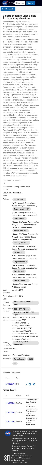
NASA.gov (15, 450)
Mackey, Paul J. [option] (19, 199)
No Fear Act (15, 431)
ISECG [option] (30, 359)
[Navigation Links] (38, 3)
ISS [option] (15, 363)
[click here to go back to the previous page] (8, 9)
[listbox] (25, 202)
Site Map (22, 453)
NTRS (12, 3)
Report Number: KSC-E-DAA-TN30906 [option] (25, 313)
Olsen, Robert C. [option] (19, 218)
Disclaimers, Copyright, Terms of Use (23, 446)
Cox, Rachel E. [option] (18, 252)
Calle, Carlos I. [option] (19, 271)
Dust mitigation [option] (19, 359)
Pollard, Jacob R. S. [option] (21, 280)
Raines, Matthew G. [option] (20, 230)
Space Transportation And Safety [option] (25, 303)
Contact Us (15, 453)
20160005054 (10, 403)
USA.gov (31, 448)
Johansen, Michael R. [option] (21, 209)
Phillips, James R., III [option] (21, 243)
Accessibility (16, 448)
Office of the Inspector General (22, 433)
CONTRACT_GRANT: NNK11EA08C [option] (25, 343)
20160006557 (10, 421)
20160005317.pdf (12, 384)
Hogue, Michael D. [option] (20, 262)
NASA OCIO (24, 448)
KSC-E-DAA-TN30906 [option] (21, 309)
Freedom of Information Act (28, 431)
